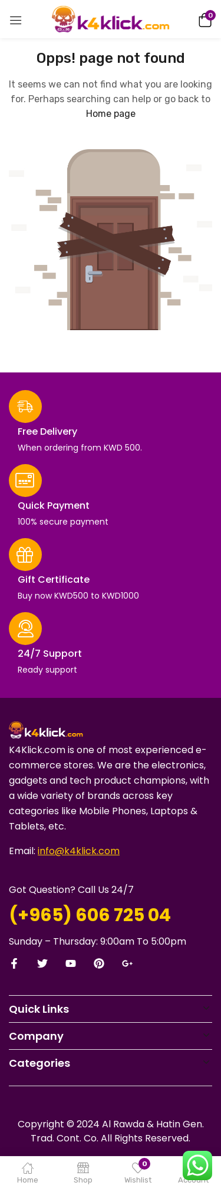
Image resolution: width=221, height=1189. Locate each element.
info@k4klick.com (79, 851)
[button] (203, 19)
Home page (111, 113)
